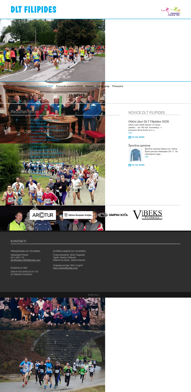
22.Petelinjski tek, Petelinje (44, 150)
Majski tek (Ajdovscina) (42, 156)
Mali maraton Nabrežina (43, 126)
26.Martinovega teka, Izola (44, 120)
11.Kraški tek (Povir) (41, 133)
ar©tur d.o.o (93, 295)
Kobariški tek (37, 170)
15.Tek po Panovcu (40, 176)
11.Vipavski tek (38, 173)
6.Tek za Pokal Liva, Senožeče (46, 163)
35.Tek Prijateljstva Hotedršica (46, 153)
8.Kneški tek (36, 143)
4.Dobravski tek (38, 146)
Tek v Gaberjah (38, 123)
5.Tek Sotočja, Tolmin (41, 166)
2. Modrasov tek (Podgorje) (44, 140)
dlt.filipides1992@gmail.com (25, 260)
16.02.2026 (138, 165)
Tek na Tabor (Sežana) (42, 136)
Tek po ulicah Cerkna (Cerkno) (46, 130)
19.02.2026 (138, 137)
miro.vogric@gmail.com (65, 268)
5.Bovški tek (36, 160)
